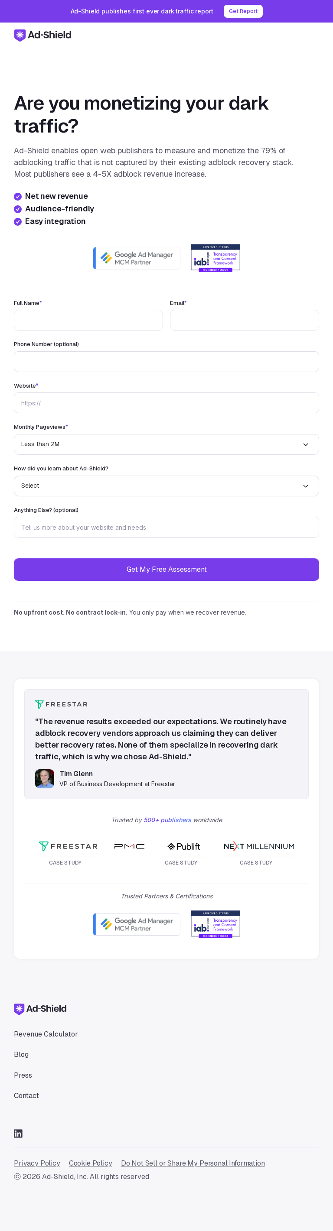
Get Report (243, 11)
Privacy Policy (37, 1163)
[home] (42, 35)
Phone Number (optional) (46, 344)
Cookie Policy (90, 1163)
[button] (314, 34)
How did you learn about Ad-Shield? (61, 468)
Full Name (28, 303)
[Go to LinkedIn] (18, 1133)
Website (26, 385)
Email (178, 303)
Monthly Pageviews (41, 427)
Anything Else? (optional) (46, 510)
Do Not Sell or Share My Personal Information (193, 1163)
